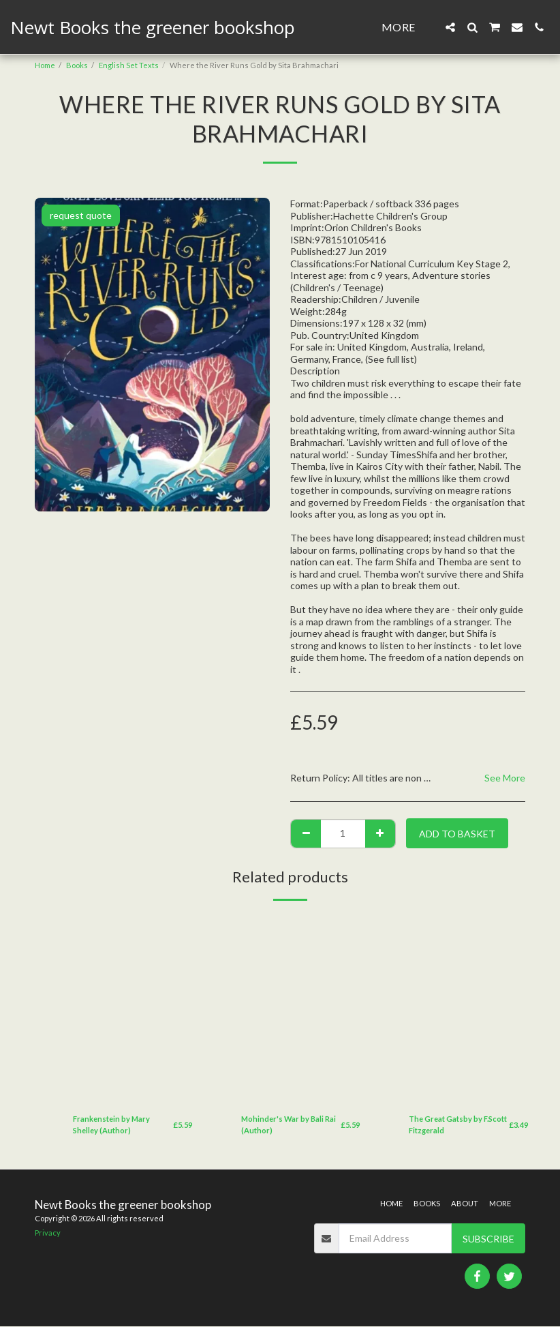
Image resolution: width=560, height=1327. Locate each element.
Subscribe (488, 1238)
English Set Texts (129, 65)
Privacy (48, 1233)
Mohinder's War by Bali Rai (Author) (288, 1124)
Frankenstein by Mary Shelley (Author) (111, 1124)
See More (504, 778)
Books (77, 65)
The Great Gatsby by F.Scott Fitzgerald (458, 1124)
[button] (450, 27)
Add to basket (457, 833)
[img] (132, 1008)
